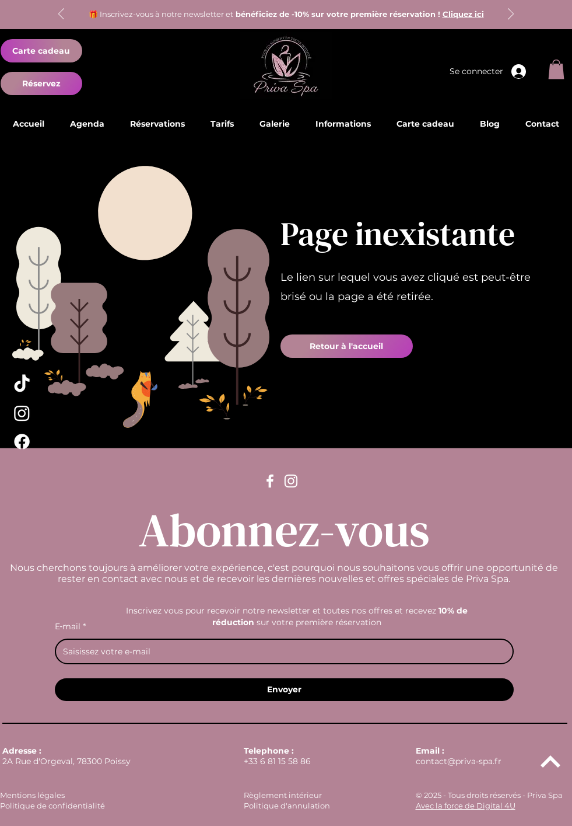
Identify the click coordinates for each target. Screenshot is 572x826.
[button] (556, 69)
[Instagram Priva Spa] (22, 413)
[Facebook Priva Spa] (22, 441)
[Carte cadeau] (41, 50)
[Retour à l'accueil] (346, 346)
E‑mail (70, 626)
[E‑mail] (281, 651)
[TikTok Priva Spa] (22, 384)
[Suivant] (511, 15)
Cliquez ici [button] (463, 14)
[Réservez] (41, 83)
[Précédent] (61, 15)
